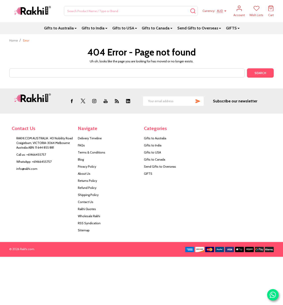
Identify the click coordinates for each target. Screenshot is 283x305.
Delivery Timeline (90, 138)
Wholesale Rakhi (89, 216)
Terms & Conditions (91, 152)
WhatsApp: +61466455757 (34, 162)
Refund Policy (87, 188)
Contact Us (85, 202)
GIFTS (231, 28)
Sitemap (84, 230)
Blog (81, 159)
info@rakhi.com (26, 169)
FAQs (81, 145)
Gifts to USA (123, 28)
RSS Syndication (89, 223)
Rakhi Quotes (87, 209)
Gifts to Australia (59, 28)
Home (13, 40)
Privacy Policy (87, 167)
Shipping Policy (88, 195)
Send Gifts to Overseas (197, 28)
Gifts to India (93, 28)
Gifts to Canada (156, 28)
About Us (84, 174)
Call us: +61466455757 (31, 155)
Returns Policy (87, 181)
